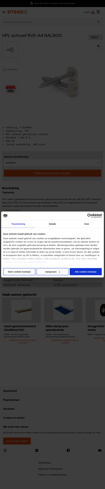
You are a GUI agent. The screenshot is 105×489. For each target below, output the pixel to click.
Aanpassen (52, 272)
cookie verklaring (36, 262)
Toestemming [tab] (18, 224)
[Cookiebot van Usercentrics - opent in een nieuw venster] (89, 216)
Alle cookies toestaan (85, 272)
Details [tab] (52, 224)
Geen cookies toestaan (19, 272)
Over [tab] (86, 224)
